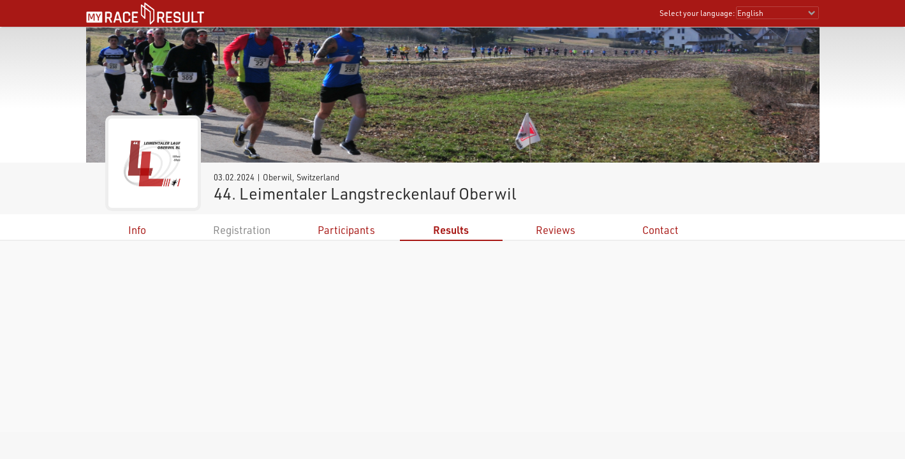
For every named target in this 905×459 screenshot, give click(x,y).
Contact (660, 230)
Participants (346, 230)
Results (451, 230)
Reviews (555, 230)
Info (137, 230)
